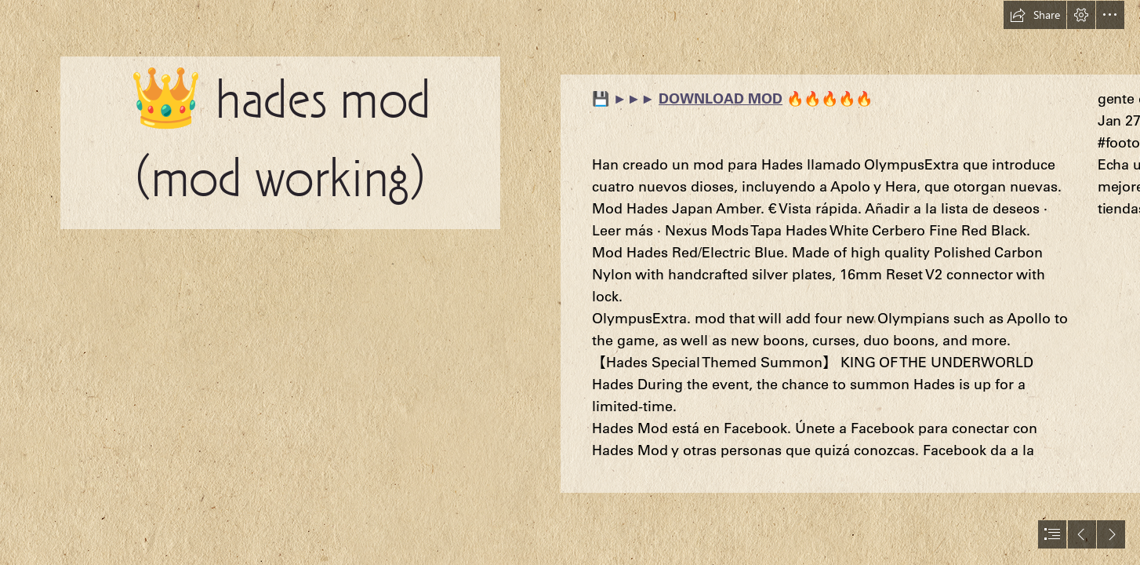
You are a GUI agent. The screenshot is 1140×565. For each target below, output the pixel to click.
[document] (570, 282)
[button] (1035, 15)
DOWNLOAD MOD (720, 98)
